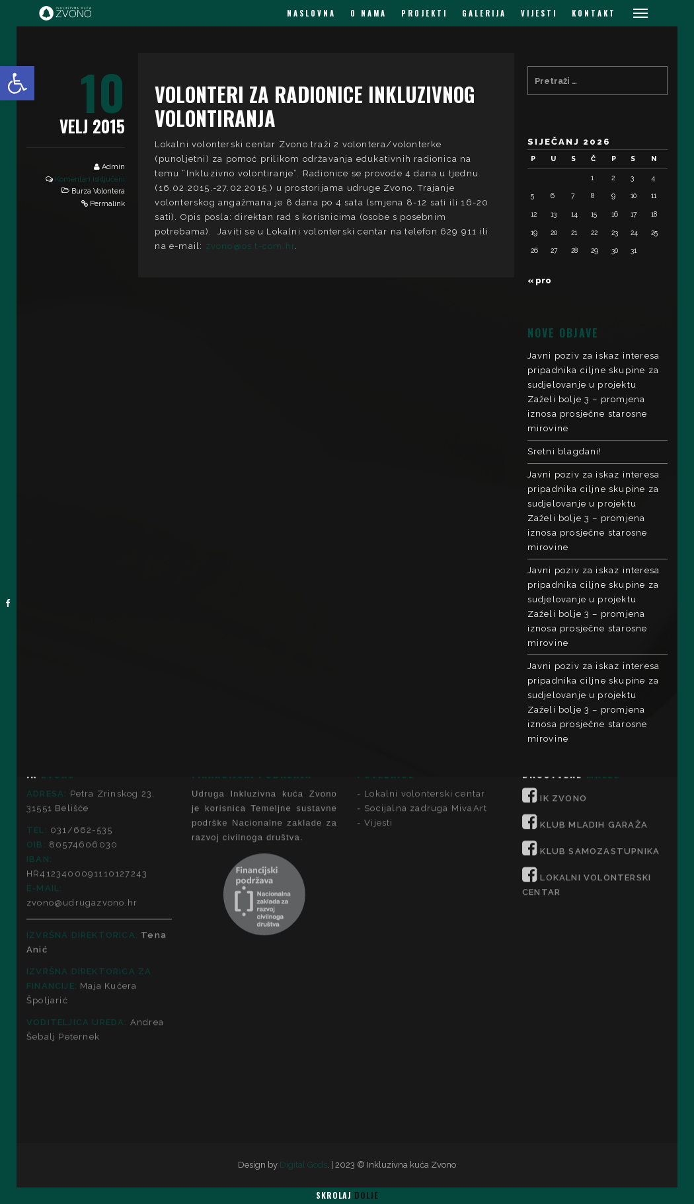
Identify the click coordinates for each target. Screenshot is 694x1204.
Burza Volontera (98, 191)
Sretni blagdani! (564, 451)
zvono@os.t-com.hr (250, 246)
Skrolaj (347, 1195)
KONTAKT (594, 13)
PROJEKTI (424, 13)
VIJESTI (539, 13)
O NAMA (368, 13)
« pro (539, 280)
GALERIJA (484, 13)
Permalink (107, 203)
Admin (113, 166)
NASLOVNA (311, 13)
